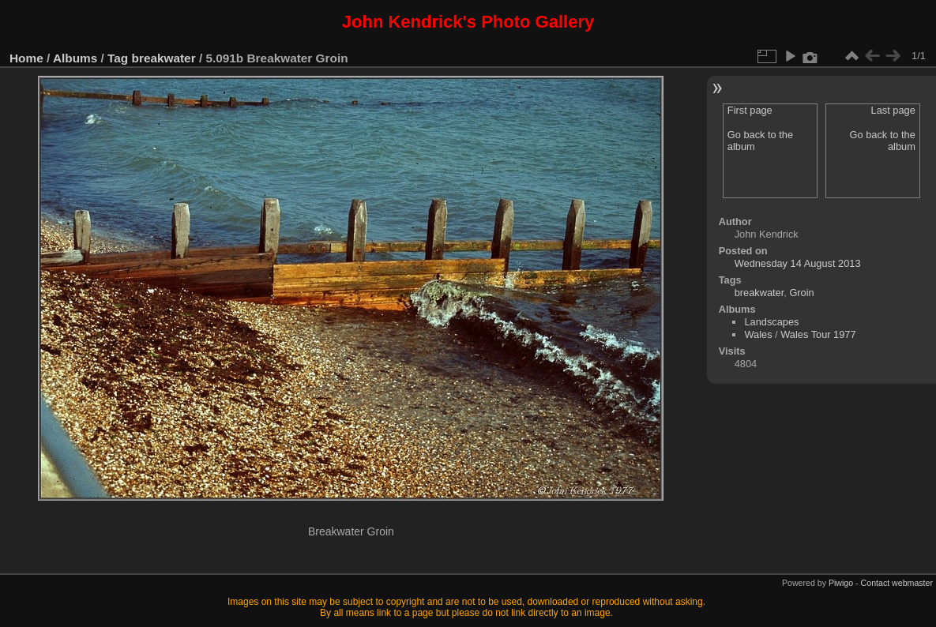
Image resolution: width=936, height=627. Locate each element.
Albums (75, 58)
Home (26, 58)
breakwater (164, 58)
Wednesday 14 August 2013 (798, 263)
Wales (758, 334)
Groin (801, 292)
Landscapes (771, 322)
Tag (117, 58)
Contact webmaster (897, 583)
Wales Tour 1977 (817, 334)
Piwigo (841, 583)
